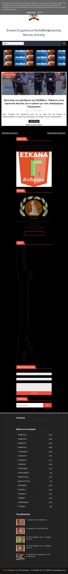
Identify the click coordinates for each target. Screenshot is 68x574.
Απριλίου (23, 343)
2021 (20, 257)
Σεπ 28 (24, 285)
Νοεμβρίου (24, 274)
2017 (20, 265)
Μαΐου (22, 341)
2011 (20, 358)
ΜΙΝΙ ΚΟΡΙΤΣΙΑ (24, 481)
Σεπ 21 (24, 300)
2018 (20, 263)
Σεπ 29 (24, 283)
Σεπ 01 (24, 328)
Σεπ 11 (24, 309)
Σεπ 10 (24, 311)
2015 (20, 270)
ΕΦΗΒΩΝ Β (22, 460)
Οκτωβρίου (24, 276)
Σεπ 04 (24, 324)
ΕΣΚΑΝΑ (5, 570)
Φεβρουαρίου (25, 348)
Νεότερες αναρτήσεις (9, 133)
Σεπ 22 (24, 298)
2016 (20, 267)
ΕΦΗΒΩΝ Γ (22, 464)
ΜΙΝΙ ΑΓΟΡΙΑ (23, 477)
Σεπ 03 (24, 326)
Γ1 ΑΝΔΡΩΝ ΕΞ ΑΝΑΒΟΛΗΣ (27, 144)
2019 (20, 261)
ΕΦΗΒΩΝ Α (22, 456)
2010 (20, 361)
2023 (20, 252)
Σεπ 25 (24, 291)
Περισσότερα (34, 121)
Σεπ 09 (24, 313)
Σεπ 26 (24, 289)
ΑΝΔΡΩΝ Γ (22, 443)
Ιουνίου (23, 339)
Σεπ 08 (24, 315)
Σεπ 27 (24, 287)
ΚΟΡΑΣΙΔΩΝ (23, 468)
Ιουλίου (23, 337)
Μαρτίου (23, 345)
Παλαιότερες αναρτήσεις (56, 133)
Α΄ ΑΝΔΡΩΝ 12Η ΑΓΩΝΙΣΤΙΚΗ (37, 528)
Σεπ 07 (24, 317)
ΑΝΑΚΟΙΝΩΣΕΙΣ (10, 74)
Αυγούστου (24, 335)
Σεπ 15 (24, 302)
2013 (20, 354)
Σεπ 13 (24, 307)
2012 (20, 356)
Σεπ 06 (24, 320)
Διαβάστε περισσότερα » (34, 125)
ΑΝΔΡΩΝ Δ (22, 447)
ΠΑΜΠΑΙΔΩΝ (23, 502)
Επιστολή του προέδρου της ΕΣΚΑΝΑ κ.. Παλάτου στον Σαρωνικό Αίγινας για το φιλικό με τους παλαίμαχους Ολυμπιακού (34, 103)
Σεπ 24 (24, 294)
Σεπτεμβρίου (25, 278)
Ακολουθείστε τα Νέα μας (34, 233)
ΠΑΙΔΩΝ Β (22, 494)
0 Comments (38, 110)
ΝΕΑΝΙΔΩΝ (22, 485)
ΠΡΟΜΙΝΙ (21, 506)
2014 (20, 352)
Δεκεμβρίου (24, 272)
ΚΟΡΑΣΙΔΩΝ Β (23, 473)
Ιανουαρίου (24, 350)
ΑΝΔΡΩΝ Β (22, 439)
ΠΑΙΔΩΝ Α (22, 489)
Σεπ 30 (24, 281)
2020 (20, 259)
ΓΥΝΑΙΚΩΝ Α (23, 452)
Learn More (31, 12)
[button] (33, 69)
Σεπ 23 (24, 296)
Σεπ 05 (24, 322)
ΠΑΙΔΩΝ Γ (22, 498)
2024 (20, 250)
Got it (40, 12)
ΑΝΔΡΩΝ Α (22, 435)
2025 (20, 248)
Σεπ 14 (24, 304)
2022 (20, 254)
